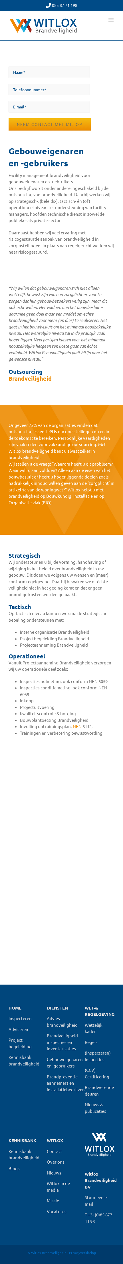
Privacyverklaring (82, 1252)
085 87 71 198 (64, 5)
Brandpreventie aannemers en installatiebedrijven (66, 1083)
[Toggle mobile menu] (111, 20)
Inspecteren (20, 1018)
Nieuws (54, 1172)
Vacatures (56, 1211)
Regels (91, 1042)
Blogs (14, 1168)
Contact (54, 1151)
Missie (53, 1200)
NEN (77, 726)
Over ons (55, 1161)
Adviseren (18, 1029)
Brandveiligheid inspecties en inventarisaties (62, 1042)
